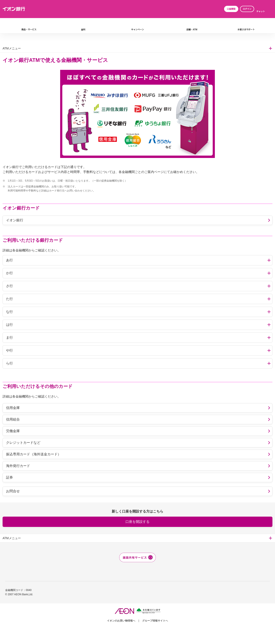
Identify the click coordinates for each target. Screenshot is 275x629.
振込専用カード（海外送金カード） (33, 454)
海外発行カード (18, 466)
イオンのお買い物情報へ (121, 620)
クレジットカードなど (23, 442)
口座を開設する (137, 521)
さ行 (9, 286)
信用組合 (13, 419)
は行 (9, 324)
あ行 (9, 260)
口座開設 (231, 9)
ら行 (9, 363)
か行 (9, 273)
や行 (9, 350)
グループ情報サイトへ (155, 620)
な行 (9, 312)
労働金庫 (13, 431)
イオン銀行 (14, 220)
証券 (9, 477)
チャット (260, 11)
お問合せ (13, 491)
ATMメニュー (12, 48)
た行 (9, 299)
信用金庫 (13, 408)
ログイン (247, 9)
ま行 (9, 337)
